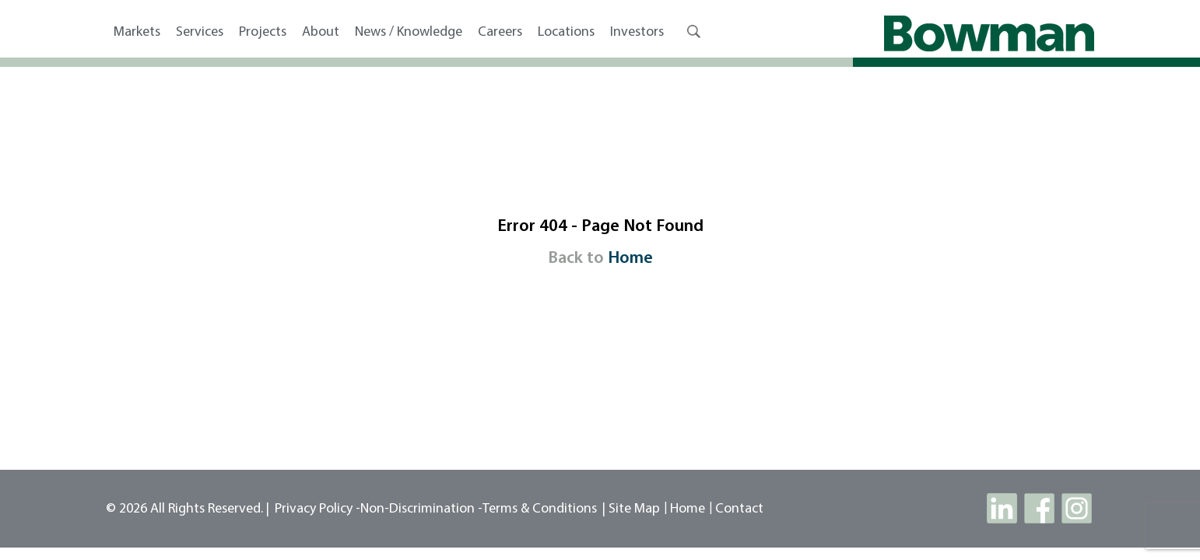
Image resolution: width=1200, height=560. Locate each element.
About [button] (320, 32)
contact (739, 509)
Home (630, 259)
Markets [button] (137, 32)
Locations (566, 32)
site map (634, 509)
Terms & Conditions (539, 509)
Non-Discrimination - (421, 509)
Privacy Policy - (317, 509)
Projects (262, 32)
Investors (637, 32)
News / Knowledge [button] (408, 32)
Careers (500, 32)
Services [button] (199, 32)
